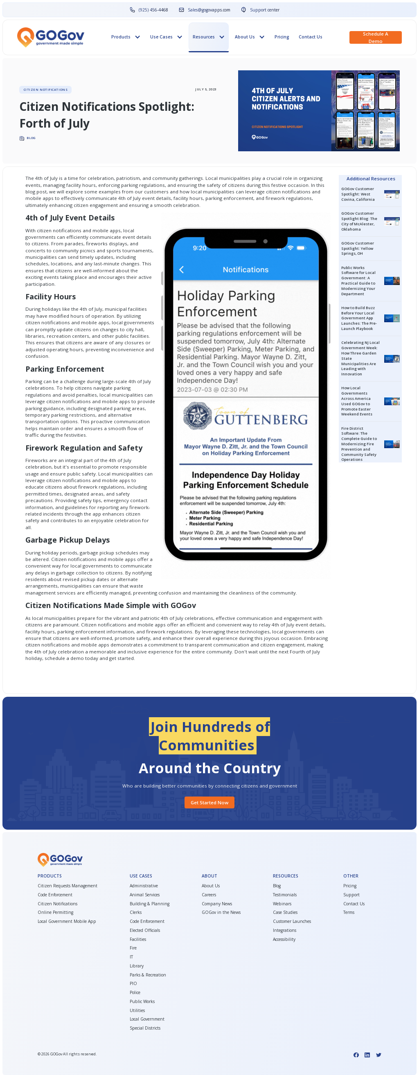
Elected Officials (145, 930)
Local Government (147, 1019)
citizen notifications (288, 192)
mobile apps (39, 198)
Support (351, 895)
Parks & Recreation (148, 975)
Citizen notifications (103, 625)
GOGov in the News (221, 912)
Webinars (282, 904)
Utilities (137, 1010)
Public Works (142, 1001)
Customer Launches (292, 921)
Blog (277, 886)
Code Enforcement (55, 895)
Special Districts (145, 1028)
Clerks (136, 912)
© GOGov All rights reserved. (67, 1054)
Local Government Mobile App (67, 921)
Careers (209, 895)
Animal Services (145, 895)
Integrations (284, 930)
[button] (126, 36)
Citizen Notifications (57, 904)
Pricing (282, 37)
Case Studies (285, 912)
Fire (133, 948)
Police (135, 992)
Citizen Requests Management (67, 886)
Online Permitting (55, 912)
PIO (133, 983)
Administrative (144, 886)
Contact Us (310, 37)
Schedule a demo (375, 37)
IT (131, 957)
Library (137, 966)
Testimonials (285, 895)
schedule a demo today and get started (89, 658)
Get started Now (209, 802)
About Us (211, 886)
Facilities (138, 939)
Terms (348, 912)
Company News (217, 904)
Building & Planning (149, 904)
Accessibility (284, 939)
